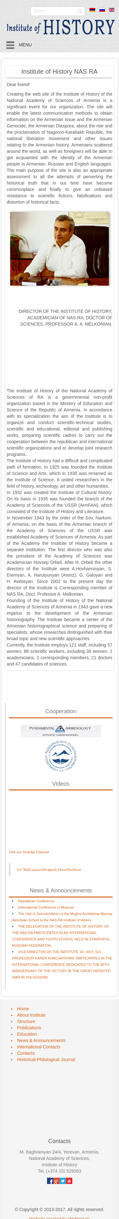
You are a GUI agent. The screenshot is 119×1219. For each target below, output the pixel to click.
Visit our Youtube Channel (29, 852)
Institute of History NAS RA (59, 71)
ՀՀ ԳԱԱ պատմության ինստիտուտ (49, 869)
